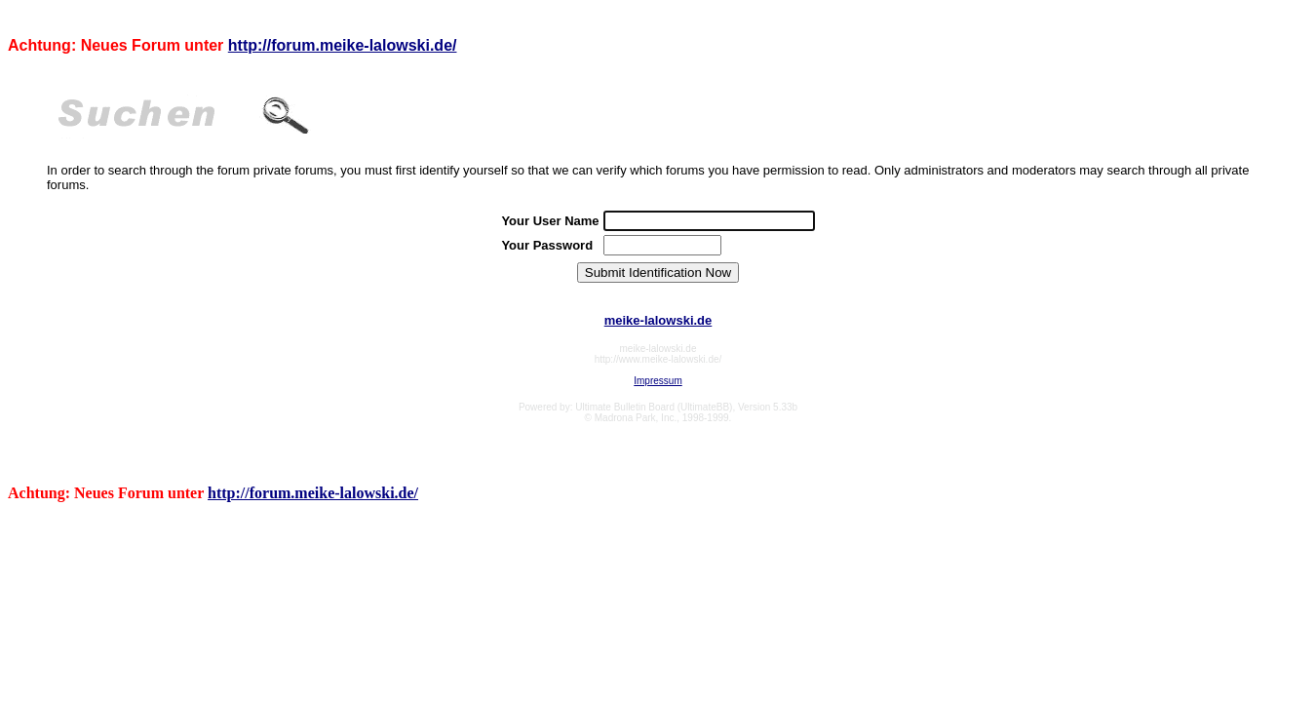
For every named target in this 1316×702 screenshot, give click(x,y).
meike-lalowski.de (658, 320)
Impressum (657, 380)
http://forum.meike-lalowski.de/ (342, 45)
